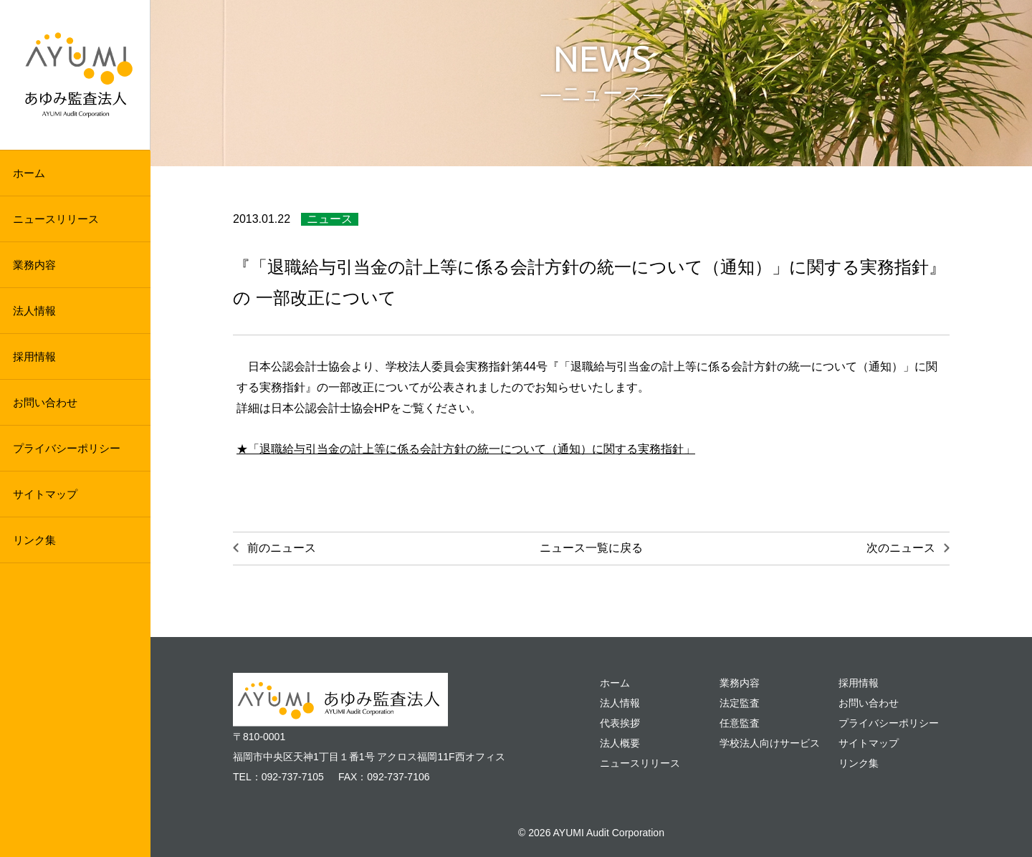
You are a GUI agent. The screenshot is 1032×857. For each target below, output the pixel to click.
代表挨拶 (620, 723)
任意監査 (740, 723)
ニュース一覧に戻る (591, 548)
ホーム (29, 173)
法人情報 (34, 311)
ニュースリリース (56, 219)
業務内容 (34, 265)
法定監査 (740, 703)
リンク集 (34, 540)
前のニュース (281, 548)
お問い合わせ (45, 402)
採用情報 (34, 356)
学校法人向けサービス (770, 743)
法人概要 (620, 743)
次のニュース (900, 548)
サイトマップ (45, 494)
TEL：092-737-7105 (278, 776)
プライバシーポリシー (66, 448)
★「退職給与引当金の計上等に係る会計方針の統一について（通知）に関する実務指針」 (465, 449)
